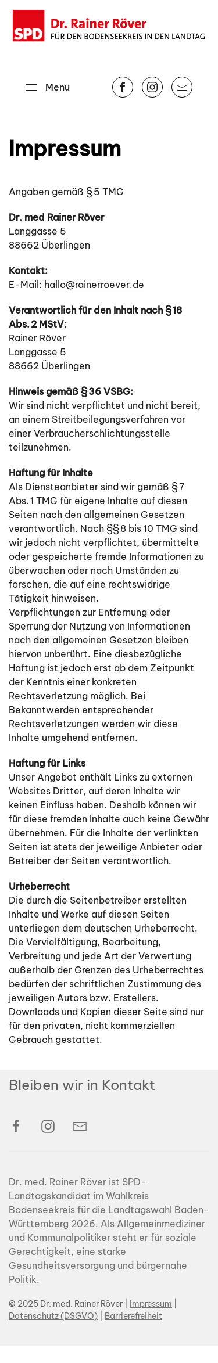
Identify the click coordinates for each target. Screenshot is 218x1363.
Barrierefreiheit (133, 1333)
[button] (48, 87)
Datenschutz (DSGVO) (53, 1333)
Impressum (151, 1321)
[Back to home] (109, 26)
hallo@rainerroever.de (94, 284)
